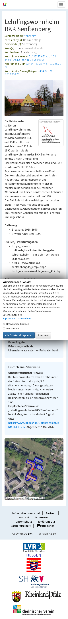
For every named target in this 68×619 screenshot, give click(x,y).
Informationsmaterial (26, 513)
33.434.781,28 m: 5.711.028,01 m (33, 65)
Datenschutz (24, 522)
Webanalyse (11, 328)
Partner (51, 513)
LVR (30, 534)
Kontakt (24, 517)
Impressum (42, 517)
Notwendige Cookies (16, 324)
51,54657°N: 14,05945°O (29, 60)
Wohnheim (29, 36)
